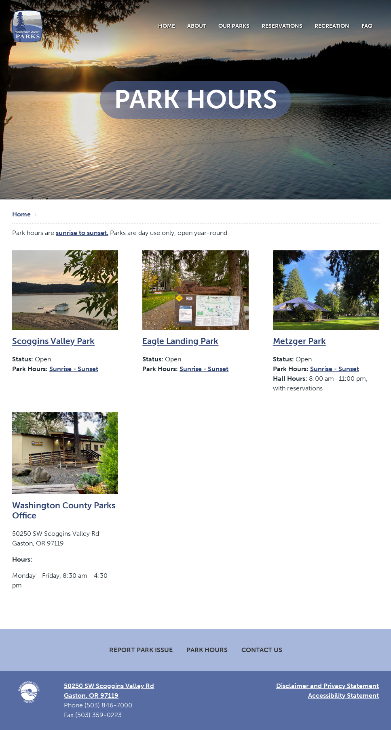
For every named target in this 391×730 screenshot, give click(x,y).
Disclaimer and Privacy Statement (327, 686)
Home (166, 25)
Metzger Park (299, 341)
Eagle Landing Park (180, 341)
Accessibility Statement (343, 695)
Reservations (282, 25)
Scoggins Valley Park (53, 341)
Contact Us (261, 650)
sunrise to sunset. (82, 233)
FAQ (367, 25)
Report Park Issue (141, 650)
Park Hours (207, 650)
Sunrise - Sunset (73, 369)
